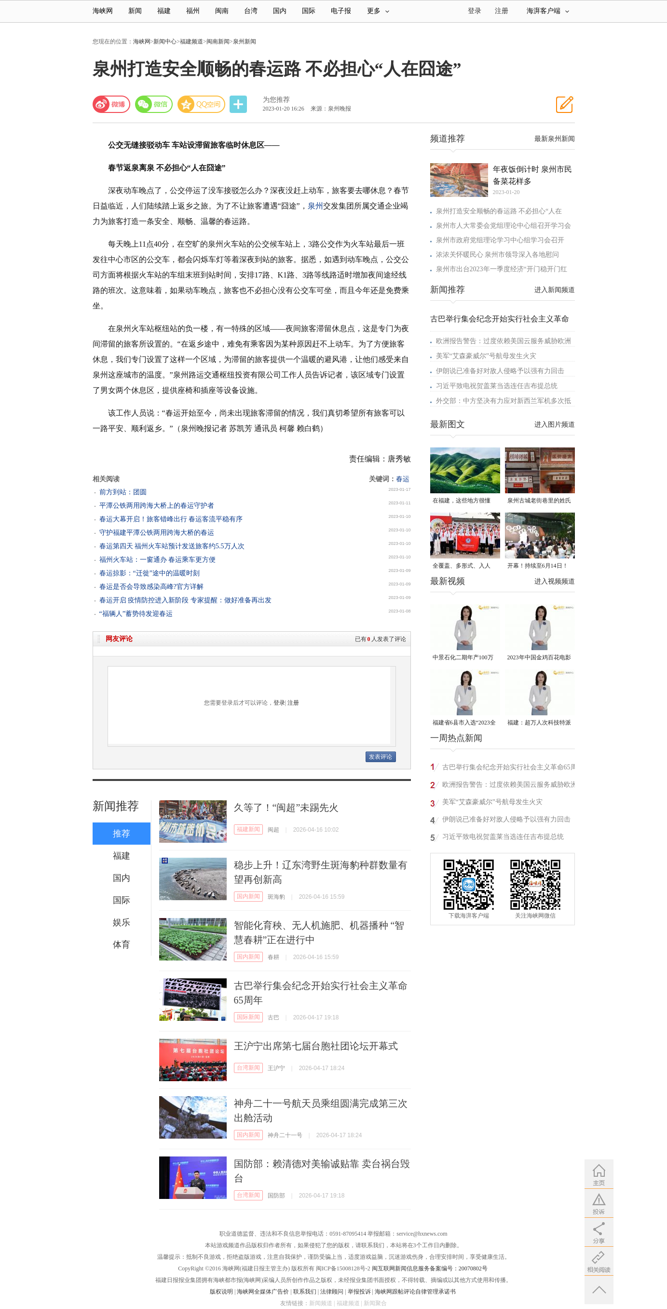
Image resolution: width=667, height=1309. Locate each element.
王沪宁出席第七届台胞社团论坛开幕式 (316, 1046)
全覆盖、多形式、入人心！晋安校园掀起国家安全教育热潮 (464, 566)
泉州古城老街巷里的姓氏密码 (539, 501)
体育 (121, 944)
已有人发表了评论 (380, 639)
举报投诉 (359, 1291)
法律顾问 (331, 1291)
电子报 (341, 10)
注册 (501, 10)
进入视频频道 (554, 581)
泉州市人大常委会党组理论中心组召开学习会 (503, 225)
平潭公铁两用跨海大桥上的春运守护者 (156, 505)
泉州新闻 (244, 41)
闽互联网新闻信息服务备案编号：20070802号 (430, 1268)
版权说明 (221, 1291)
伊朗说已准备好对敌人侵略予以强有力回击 (500, 371)
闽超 (273, 829)
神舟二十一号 (285, 1135)
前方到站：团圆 (123, 492)
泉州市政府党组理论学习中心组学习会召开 (500, 240)
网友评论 (119, 638)
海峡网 (103, 10)
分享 (239, 104)
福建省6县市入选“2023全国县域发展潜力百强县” (464, 723)
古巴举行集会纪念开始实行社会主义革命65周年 (509, 769)
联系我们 (304, 1291)
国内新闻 (248, 896)
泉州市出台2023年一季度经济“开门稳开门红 (501, 269)
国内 (279, 10)
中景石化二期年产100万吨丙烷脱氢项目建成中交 (464, 658)
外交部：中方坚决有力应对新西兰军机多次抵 (503, 400)
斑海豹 (276, 896)
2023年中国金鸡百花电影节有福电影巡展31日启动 (539, 658)
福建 (164, 10)
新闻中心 (165, 41)
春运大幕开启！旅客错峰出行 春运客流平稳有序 (171, 519)
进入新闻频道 (554, 289)
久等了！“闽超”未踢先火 (286, 807)
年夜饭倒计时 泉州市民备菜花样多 (532, 175)
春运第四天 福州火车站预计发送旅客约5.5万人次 (172, 546)
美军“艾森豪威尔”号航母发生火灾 (486, 356)
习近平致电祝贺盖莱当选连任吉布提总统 (497, 386)
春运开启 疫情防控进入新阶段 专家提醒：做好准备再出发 (185, 600)
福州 (193, 10)
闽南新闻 (218, 41)
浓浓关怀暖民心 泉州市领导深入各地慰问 (497, 254)
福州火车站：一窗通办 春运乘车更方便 (157, 559)
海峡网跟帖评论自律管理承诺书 (415, 1291)
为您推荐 (276, 99)
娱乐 (121, 922)
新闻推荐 (116, 806)
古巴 (273, 1017)
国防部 (276, 1195)
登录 (279, 702)
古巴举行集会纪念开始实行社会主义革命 (499, 319)
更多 (378, 10)
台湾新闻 (248, 1067)
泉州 (315, 206)
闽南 (222, 10)
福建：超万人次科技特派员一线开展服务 (539, 723)
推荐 (121, 833)
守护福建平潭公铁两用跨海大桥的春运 (156, 532)
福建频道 (191, 41)
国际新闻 (248, 1017)
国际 (308, 10)
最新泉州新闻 (554, 138)
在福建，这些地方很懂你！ (461, 501)
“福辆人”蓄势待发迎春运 (136, 613)
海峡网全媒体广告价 (263, 1291)
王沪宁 (276, 1068)
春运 (402, 479)
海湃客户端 (548, 10)
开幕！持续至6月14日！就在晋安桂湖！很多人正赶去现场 (539, 566)
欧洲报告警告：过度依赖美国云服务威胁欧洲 (503, 341)
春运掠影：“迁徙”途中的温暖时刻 (149, 573)
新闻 (135, 10)
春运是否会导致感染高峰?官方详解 (151, 586)
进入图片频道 (554, 424)
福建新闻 (248, 829)
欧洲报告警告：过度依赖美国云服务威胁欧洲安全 (509, 786)
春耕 (273, 957)
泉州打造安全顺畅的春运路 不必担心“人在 (499, 211)
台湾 (251, 10)
